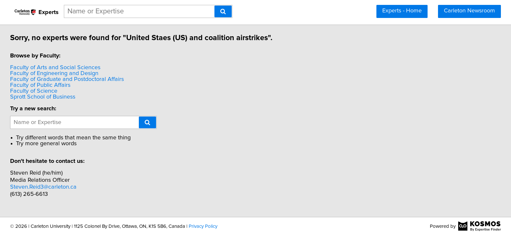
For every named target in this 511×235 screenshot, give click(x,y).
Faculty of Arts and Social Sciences (56, 67)
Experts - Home (402, 11)
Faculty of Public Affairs (41, 85)
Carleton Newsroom (469, 11)
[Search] (223, 11)
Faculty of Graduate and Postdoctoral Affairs (68, 79)
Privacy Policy (203, 226)
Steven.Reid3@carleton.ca (44, 187)
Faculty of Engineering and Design (55, 73)
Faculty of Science (34, 91)
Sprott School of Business (43, 97)
